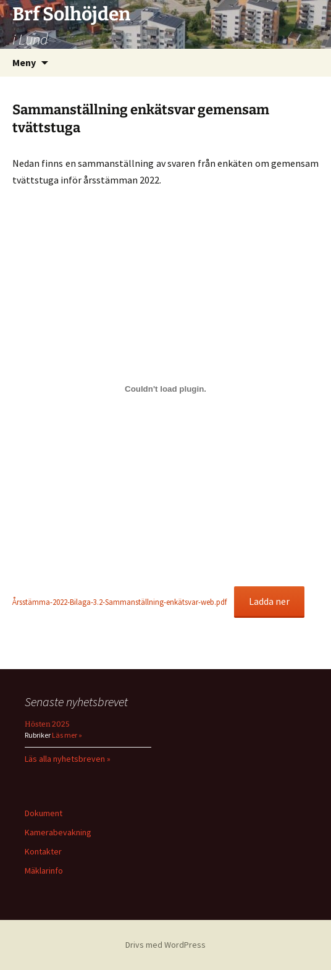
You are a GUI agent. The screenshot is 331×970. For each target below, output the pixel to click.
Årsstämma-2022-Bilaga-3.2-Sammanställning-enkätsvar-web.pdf (119, 602)
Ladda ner (269, 601)
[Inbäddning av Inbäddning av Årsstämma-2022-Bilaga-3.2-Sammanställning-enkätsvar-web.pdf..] (165, 389)
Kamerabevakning (58, 832)
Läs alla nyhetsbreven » (68, 758)
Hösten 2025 (47, 724)
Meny (24, 62)
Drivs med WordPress (165, 944)
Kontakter (43, 851)
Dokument (43, 813)
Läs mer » (66, 735)
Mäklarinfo (44, 870)
